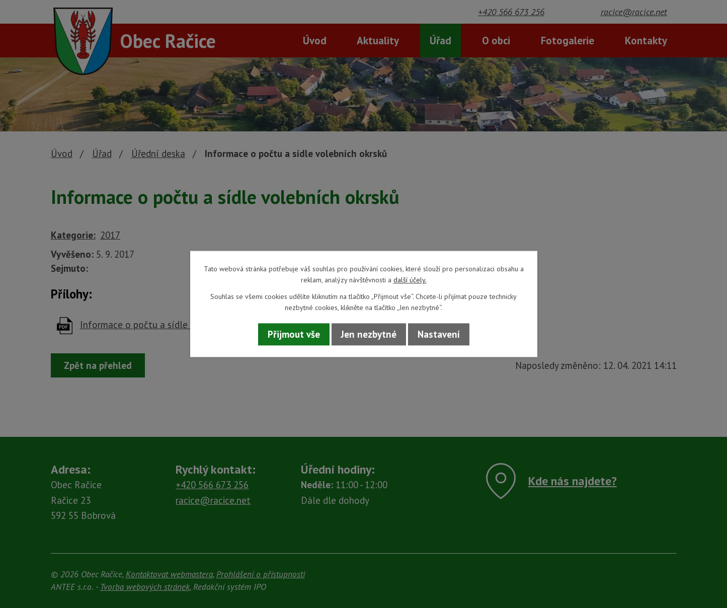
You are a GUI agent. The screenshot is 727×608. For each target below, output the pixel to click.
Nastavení (439, 334)
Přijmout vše (294, 334)
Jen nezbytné (368, 334)
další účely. (410, 280)
